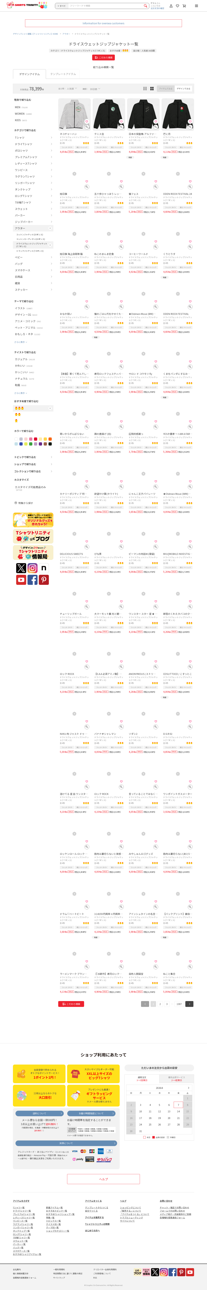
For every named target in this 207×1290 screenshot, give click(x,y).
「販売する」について (130, 1210)
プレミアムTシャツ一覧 (24, 1214)
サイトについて (127, 1220)
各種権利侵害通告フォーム (172, 1217)
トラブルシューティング (131, 1217)
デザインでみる (183, 88)
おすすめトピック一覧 (56, 1210)
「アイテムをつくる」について (134, 1214)
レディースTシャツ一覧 (24, 1217)
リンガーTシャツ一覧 (23, 1227)
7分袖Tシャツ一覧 (21, 1237)
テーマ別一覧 (52, 1227)
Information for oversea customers (103, 23)
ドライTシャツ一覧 (22, 1210)
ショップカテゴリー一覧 (57, 1230)
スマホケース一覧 (21, 1250)
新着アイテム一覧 (54, 1207)
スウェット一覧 (20, 1240)
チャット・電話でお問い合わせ (174, 1207)
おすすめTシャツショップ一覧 (60, 1214)
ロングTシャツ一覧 (22, 1234)
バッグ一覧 (18, 1247)
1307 (179, 1004)
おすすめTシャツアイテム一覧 (27, 1254)
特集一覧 (50, 1217)
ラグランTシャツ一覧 (23, 1224)
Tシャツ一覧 (19, 1207)
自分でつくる (91, 1210)
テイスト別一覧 (53, 1224)
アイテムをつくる (93, 1200)
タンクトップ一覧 (21, 1230)
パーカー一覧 (19, 1244)
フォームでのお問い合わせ (172, 1210)
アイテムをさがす (21, 1200)
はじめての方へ (92, 1230)
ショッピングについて (130, 1207)
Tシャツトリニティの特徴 (97, 1224)
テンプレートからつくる (96, 1207)
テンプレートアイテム (63, 74)
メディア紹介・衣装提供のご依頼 (175, 1214)
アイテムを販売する (94, 1217)
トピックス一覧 (53, 1220)
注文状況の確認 (157, 8)
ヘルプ (103, 1179)
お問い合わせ (166, 1200)
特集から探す (25, 503)
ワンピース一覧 (20, 1220)
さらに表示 (19, 342)
